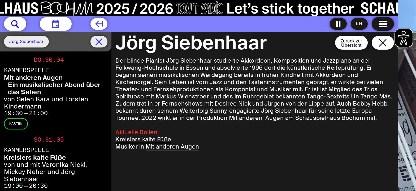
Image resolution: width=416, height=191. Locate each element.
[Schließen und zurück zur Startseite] (383, 43)
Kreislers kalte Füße (143, 139)
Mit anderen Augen (172, 146)
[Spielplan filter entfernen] (98, 41)
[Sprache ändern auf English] (359, 24)
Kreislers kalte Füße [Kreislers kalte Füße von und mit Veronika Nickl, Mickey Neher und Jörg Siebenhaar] (35, 157)
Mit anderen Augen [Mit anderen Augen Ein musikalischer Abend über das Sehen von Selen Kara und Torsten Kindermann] (33, 77)
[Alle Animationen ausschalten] (338, 24)
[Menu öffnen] (383, 24)
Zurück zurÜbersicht (351, 43)
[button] (15, 24)
